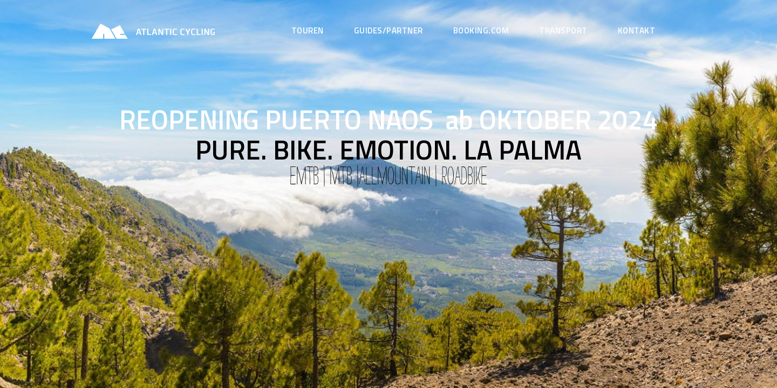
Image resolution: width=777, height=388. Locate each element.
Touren (307, 30)
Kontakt (637, 30)
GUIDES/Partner (388, 30)
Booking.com (481, 30)
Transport (563, 30)
